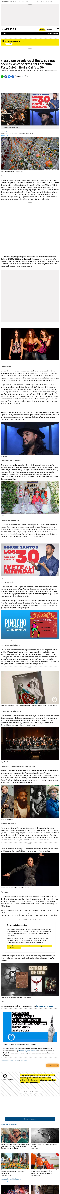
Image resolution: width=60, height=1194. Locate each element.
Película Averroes (38, 1)
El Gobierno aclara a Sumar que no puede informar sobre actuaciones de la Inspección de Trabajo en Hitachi (44, 1171)
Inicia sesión (49, 29)
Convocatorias (4, 1060)
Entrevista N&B (13, 1)
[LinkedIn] (12, 76)
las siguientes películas (44, 1006)
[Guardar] (26, 76)
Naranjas (32, 1)
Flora (25, 1060)
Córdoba (11, 1060)
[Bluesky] (9, 76)
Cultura (4, 34)
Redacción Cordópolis (6, 1175)
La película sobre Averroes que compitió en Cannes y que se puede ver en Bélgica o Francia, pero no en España (15, 1146)
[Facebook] (5, 76)
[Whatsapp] (2, 76)
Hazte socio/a (42, 29)
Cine (21, 1060)
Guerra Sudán (19, 1)
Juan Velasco (4, 1150)
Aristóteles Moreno (35, 1148)
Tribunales (28, 1)
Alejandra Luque (5, 131)
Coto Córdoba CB (49, 1)
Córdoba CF (43, 1)
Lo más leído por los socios (9, 1124)
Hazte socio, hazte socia (31, 1091)
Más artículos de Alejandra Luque (11, 1179)
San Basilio (24, 1)
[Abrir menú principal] (58, 29)
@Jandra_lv (4, 135)
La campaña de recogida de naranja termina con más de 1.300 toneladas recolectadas (12, 1171)
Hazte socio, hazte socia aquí (28, 1051)
